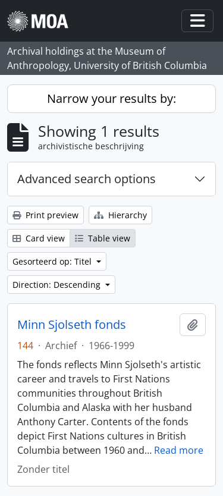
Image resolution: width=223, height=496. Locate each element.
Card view (38, 238)
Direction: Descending (57, 284)
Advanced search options (86, 179)
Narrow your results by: (111, 98)
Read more (178, 450)
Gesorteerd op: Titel (53, 261)
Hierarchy (120, 215)
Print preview (45, 215)
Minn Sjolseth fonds (71, 325)
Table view (102, 238)
